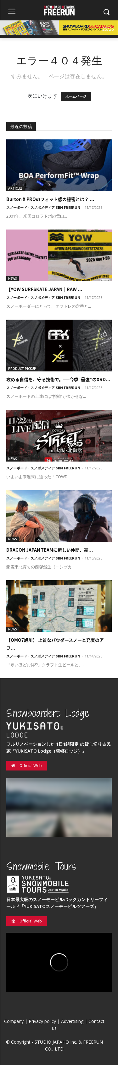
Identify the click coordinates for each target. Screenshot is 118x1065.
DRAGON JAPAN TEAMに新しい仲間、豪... (49, 550)
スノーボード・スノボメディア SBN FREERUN (43, 207)
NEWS (12, 278)
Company (14, 1021)
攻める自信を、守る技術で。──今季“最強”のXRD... (58, 379)
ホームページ (75, 97)
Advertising (72, 1021)
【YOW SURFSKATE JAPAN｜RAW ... (44, 289)
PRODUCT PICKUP (22, 368)
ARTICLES (15, 188)
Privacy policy (42, 1021)
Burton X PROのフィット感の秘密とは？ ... (50, 199)
